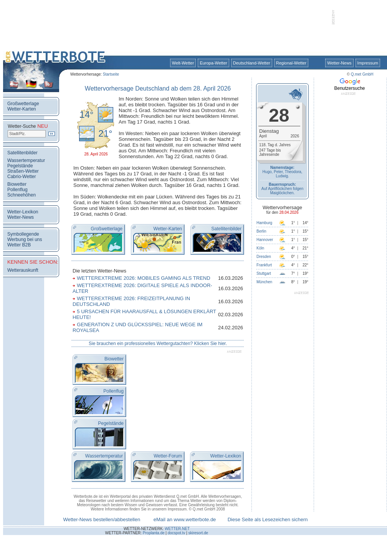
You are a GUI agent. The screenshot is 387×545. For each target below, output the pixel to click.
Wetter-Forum (168, 456)
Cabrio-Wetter (21, 176)
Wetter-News (339, 63)
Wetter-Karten (21, 109)
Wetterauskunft (22, 270)
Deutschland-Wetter (251, 63)
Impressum (367, 63)
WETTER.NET (177, 529)
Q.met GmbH (362, 74)
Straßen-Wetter (23, 171)
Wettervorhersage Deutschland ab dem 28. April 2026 (158, 88)
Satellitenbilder (22, 152)
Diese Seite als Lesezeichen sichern (268, 519)
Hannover (264, 240)
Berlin (261, 231)
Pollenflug (17, 189)
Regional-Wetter (291, 63)
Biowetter (16, 184)
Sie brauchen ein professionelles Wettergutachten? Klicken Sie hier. (158, 343)
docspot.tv (176, 533)
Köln (260, 248)
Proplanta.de (154, 533)
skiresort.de (198, 533)
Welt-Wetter (183, 63)
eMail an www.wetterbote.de (185, 519)
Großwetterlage (23, 103)
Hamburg (264, 223)
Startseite (111, 74)
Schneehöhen (21, 195)
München (264, 282)
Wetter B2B (19, 245)
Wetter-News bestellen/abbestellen (101, 519)
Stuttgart (263, 273)
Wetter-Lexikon (22, 212)
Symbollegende (23, 234)
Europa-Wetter (213, 63)
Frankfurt (264, 265)
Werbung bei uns (24, 239)
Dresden (263, 256)
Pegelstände (20, 165)
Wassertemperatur (26, 160)
